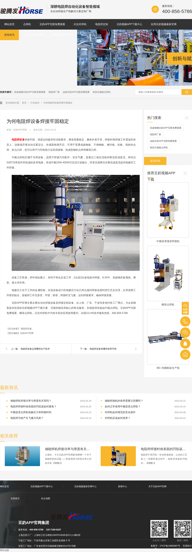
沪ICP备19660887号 (170, 545)
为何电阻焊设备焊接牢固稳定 (57, 102)
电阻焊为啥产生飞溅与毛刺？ (27, 418)
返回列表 (155, 161)
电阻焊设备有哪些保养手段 (103, 349)
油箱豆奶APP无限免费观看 (76, 92)
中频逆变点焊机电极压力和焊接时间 (30, 412)
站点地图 (45, 498)
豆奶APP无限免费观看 (52, 24)
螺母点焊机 (168, 304)
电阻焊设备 (26, 328)
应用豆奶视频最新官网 (163, 24)
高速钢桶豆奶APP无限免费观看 (29, 92)
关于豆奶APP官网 (33, 34)
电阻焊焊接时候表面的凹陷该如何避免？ (164, 449)
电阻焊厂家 (54, 92)
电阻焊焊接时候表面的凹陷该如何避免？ (33, 406)
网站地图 (4, 550)
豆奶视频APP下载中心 (129, 24)
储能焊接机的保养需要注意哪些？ (124, 400)
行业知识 (35, 102)
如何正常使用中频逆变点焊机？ (123, 406)
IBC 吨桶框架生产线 (167, 368)
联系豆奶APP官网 (62, 34)
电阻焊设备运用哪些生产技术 (35, 349)
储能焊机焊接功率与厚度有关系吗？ (30, 400)
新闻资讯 (9, 34)
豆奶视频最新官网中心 (85, 486)
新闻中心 (122, 486)
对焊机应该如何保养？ (117, 418)
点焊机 (27, 24)
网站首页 (9, 24)
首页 (24, 102)
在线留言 (15, 498)
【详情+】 (57, 463)
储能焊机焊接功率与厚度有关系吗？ (68, 449)
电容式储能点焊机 (102, 92)
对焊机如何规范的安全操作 (120, 412)
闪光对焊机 (80, 24)
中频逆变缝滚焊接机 (168, 241)
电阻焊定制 (101, 24)
